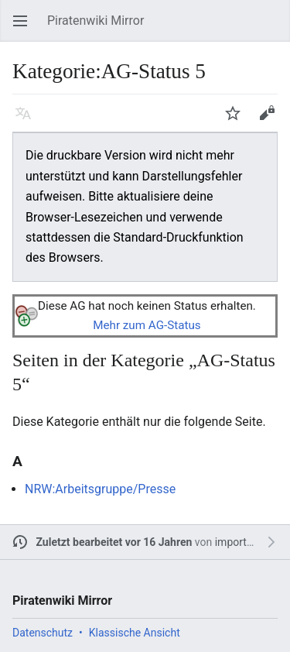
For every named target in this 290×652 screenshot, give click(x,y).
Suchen (274, 28)
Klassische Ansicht (134, 632)
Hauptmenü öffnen (24, 28)
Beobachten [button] (237, 120)
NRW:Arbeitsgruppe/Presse (100, 489)
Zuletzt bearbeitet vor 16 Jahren (114, 542)
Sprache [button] (27, 120)
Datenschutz (42, 632)
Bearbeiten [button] (271, 120)
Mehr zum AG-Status (146, 325)
